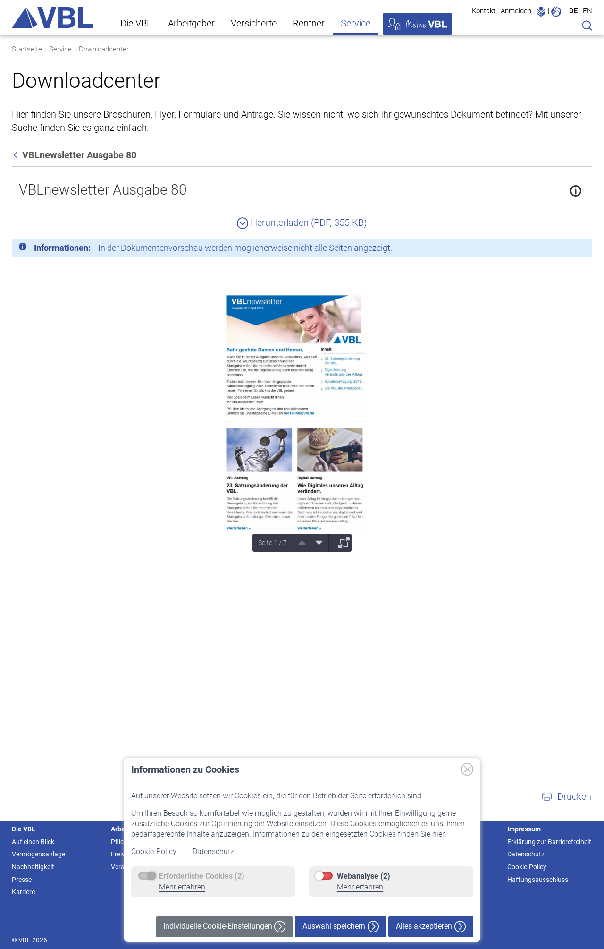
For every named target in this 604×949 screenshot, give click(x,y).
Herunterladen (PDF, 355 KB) (302, 222)
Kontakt (483, 11)
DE (573, 11)
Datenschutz (213, 851)
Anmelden (516, 11)
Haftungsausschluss (537, 879)
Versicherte (254, 23)
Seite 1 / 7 (272, 543)
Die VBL (136, 23)
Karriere (23, 892)
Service (355, 23)
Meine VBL (417, 24)
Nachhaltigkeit (33, 867)
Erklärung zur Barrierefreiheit (549, 842)
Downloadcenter (104, 49)
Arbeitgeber (191, 23)
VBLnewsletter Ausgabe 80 (103, 189)
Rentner (309, 23)
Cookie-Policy (154, 851)
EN (587, 11)
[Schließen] (559, 249)
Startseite (27, 49)
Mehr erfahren (182, 886)
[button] (566, 796)
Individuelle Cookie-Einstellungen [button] (224, 926)
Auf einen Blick (33, 842)
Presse (22, 879)
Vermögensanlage (38, 854)
